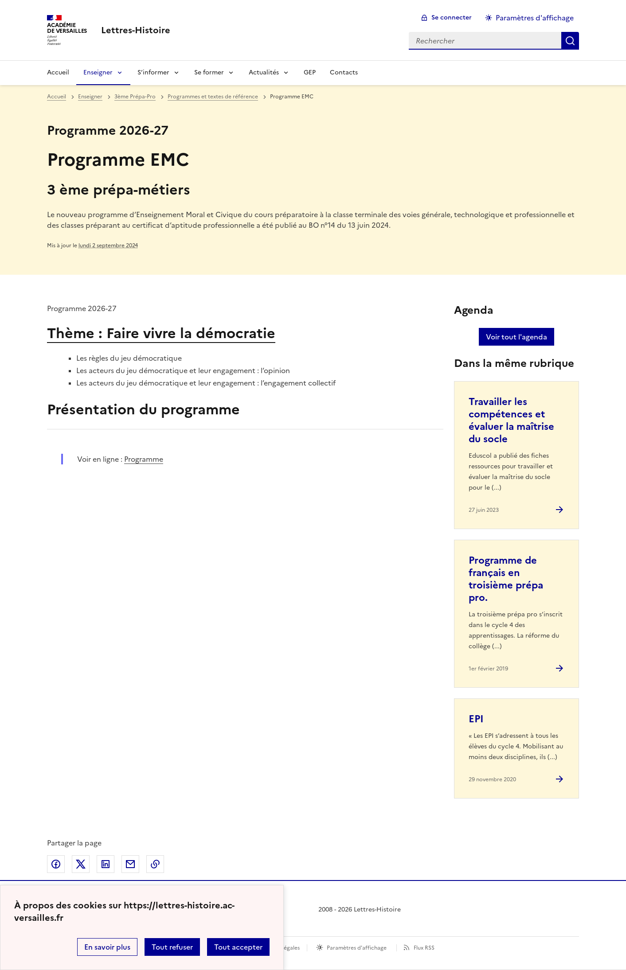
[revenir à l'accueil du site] (135, 30)
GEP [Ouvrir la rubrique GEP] (310, 72)
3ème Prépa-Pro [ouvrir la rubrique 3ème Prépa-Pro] (135, 97)
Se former (209, 72)
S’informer (153, 72)
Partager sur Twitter (81, 864)
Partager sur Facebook (56, 864)
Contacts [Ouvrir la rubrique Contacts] (344, 72)
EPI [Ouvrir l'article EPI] (476, 719)
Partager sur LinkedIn (105, 864)
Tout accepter (238, 947)
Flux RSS (424, 948)
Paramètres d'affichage (357, 948)
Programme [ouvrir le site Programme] (143, 459)
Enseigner (98, 72)
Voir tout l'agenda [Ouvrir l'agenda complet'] (516, 336)
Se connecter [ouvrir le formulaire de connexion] (451, 17)
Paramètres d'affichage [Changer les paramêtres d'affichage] (535, 17)
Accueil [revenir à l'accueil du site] (56, 97)
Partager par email (130, 864)
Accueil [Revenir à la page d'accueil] (58, 72)
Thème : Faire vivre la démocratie (161, 333)
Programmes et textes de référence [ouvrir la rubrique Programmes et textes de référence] (213, 97)
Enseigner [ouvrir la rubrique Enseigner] (90, 97)
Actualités (264, 72)
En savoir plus (107, 947)
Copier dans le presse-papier (155, 864)
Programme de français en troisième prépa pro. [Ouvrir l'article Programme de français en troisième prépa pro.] (506, 579)
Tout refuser (172, 947)
